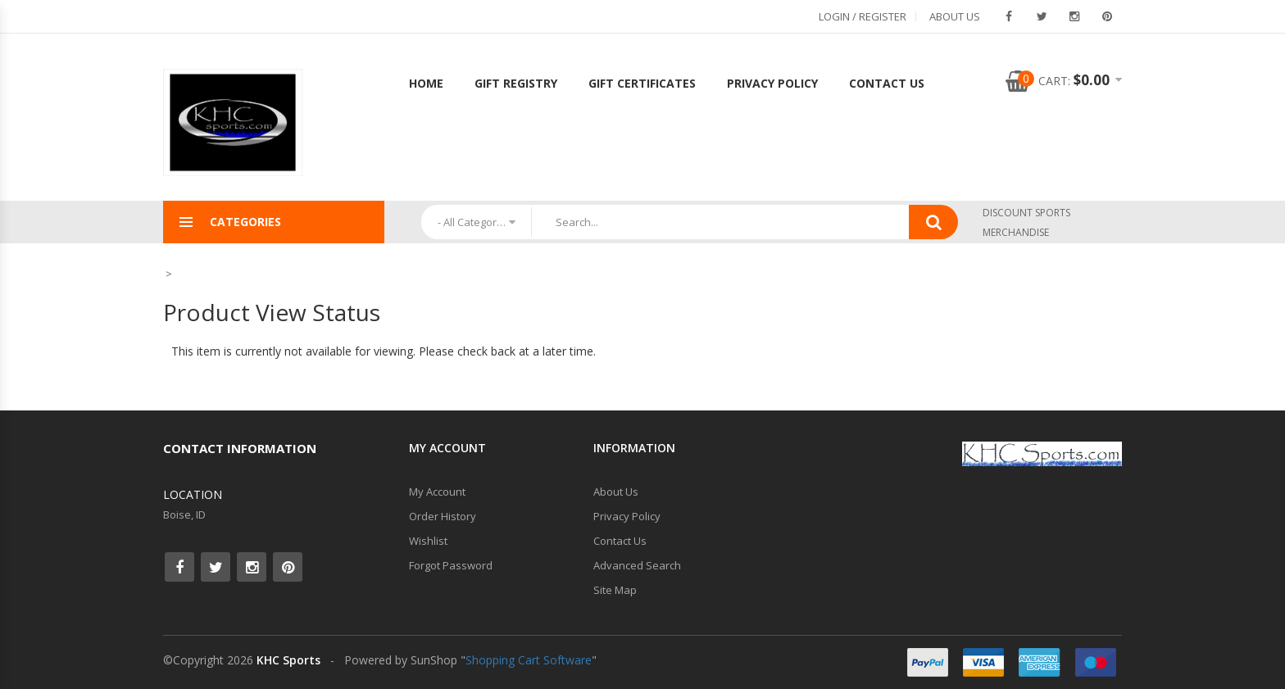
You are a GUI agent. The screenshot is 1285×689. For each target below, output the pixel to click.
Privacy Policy (772, 83)
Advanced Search (637, 565)
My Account (437, 491)
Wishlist (428, 540)
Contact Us (886, 83)
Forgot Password (451, 565)
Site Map (615, 589)
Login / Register (862, 16)
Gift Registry (515, 83)
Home (426, 83)
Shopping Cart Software (528, 660)
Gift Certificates (642, 83)
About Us (954, 16)
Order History (442, 516)
